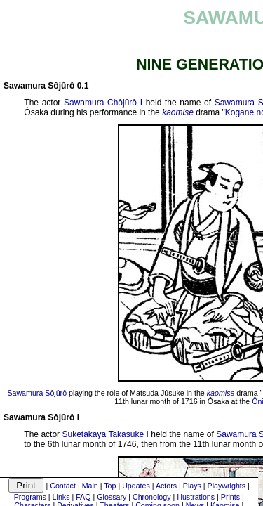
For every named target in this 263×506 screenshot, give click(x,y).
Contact (63, 485)
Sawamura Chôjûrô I (103, 103)
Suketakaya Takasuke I (105, 434)
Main (90, 485)
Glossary (111, 497)
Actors (166, 485)
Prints (230, 497)
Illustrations (196, 497)
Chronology (152, 497)
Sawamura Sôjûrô (37, 393)
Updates (136, 485)
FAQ (83, 497)
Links (61, 497)
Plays (192, 485)
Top (110, 485)
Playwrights (226, 485)
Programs (30, 497)
